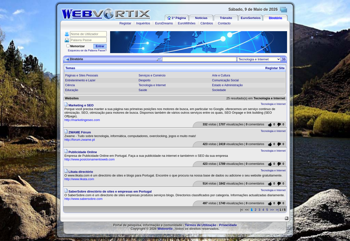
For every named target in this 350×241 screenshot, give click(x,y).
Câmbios (207, 23)
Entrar (100, 46)
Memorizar (77, 46)
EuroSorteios (251, 18)
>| (277, 210)
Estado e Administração (227, 85)
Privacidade (228, 225)
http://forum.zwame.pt (79, 139)
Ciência (70, 85)
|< (241, 210)
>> (272, 210)
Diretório (275, 18)
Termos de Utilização (200, 225)
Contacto (224, 23)
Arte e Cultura (221, 75)
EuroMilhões (186, 23)
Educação (71, 90)
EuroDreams (164, 23)
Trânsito (226, 18)
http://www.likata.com (79, 179)
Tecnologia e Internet (152, 85)
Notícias (201, 18)
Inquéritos (143, 23)
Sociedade (219, 90)
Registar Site (275, 68)
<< (247, 210)
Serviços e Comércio (152, 75)
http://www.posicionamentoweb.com (89, 159)
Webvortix (165, 229)
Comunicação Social (225, 80)
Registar (125, 23)
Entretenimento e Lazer (80, 80)
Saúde (143, 90)
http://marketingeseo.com (82, 120)
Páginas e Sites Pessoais (81, 75)
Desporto (144, 80)
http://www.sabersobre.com (83, 199)
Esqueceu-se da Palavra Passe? (87, 50)
